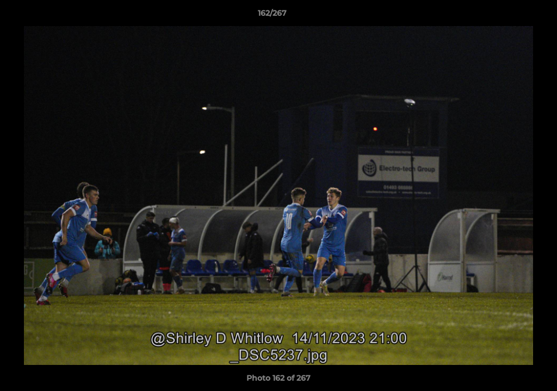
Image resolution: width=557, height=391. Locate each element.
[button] (511, 16)
